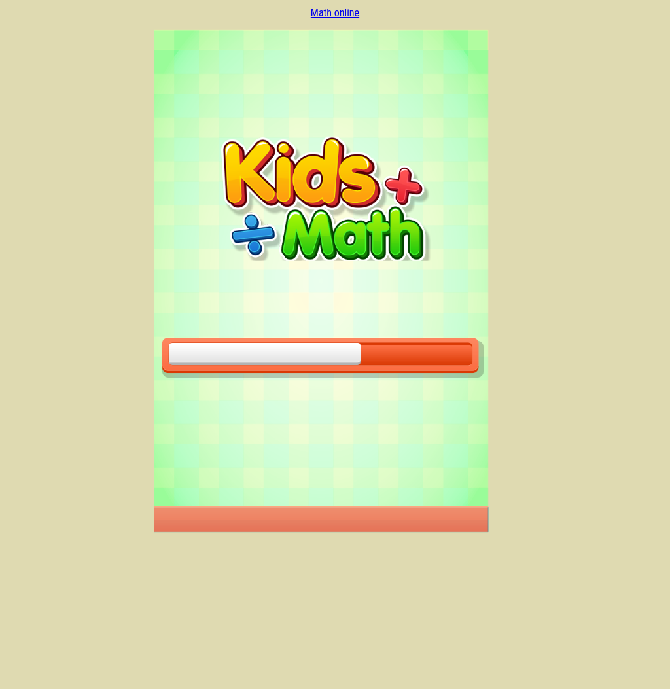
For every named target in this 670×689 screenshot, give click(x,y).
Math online (335, 13)
